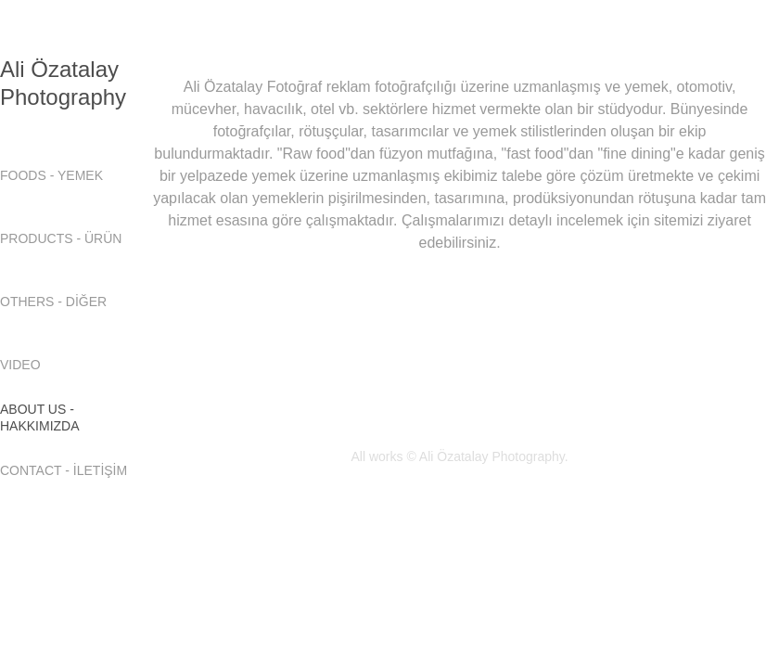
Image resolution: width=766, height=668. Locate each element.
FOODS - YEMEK (51, 175)
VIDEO (20, 364)
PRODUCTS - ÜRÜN (60, 238)
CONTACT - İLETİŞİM (63, 470)
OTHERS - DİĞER (53, 301)
